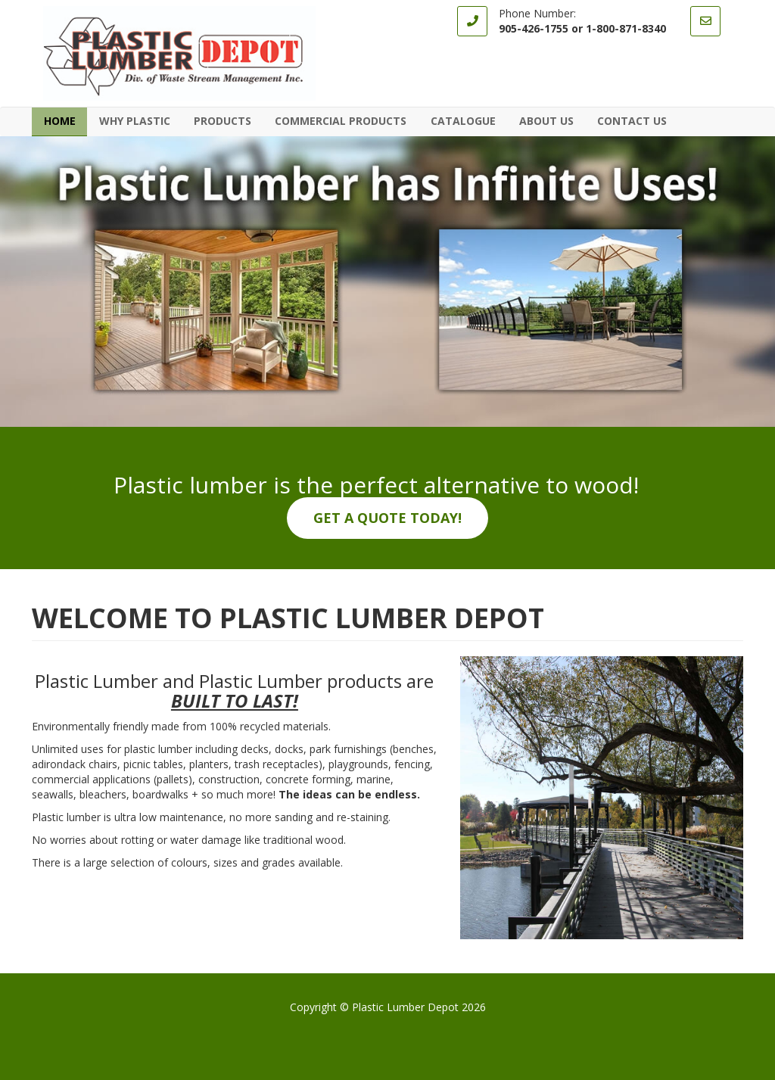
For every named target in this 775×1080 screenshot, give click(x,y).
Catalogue (463, 121)
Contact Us (632, 121)
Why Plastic (134, 121)
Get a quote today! (387, 518)
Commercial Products (341, 121)
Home (60, 121)
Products (222, 121)
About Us (546, 121)
